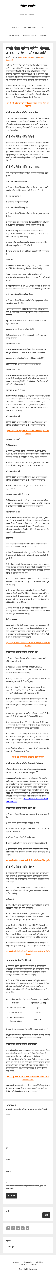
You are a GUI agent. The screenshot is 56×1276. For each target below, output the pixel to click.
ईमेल (8, 1160)
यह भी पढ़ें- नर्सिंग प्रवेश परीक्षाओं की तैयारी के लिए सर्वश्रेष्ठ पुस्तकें (28, 861)
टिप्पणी (8, 1115)
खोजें (7, 1211)
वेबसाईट (8, 1171)
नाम (7, 1148)
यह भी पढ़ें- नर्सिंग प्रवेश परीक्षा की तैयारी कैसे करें (28, 757)
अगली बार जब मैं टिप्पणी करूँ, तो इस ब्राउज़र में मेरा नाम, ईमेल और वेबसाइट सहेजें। (26, 1187)
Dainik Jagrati (28, 6)
